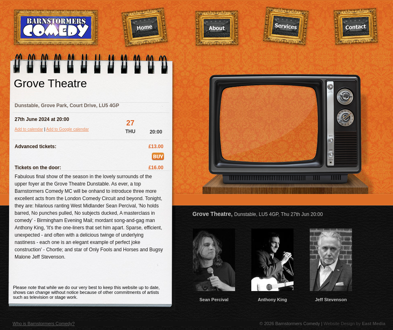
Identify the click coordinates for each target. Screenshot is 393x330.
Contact (356, 27)
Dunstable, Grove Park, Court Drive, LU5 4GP (67, 105)
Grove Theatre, (257, 214)
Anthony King (272, 297)
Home (145, 28)
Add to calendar (29, 129)
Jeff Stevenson (331, 297)
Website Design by (354, 323)
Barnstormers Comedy (56, 28)
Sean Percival (214, 297)
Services (286, 26)
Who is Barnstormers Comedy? (44, 323)
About (217, 29)
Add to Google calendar (67, 129)
